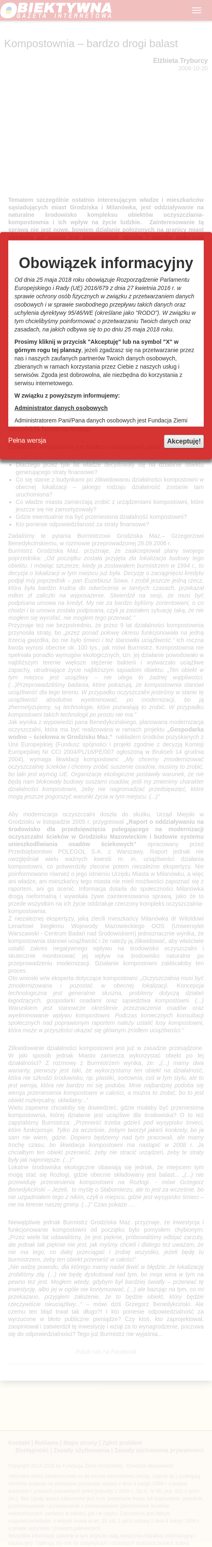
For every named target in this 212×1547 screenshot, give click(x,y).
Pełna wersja (27, 440)
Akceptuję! (184, 441)
